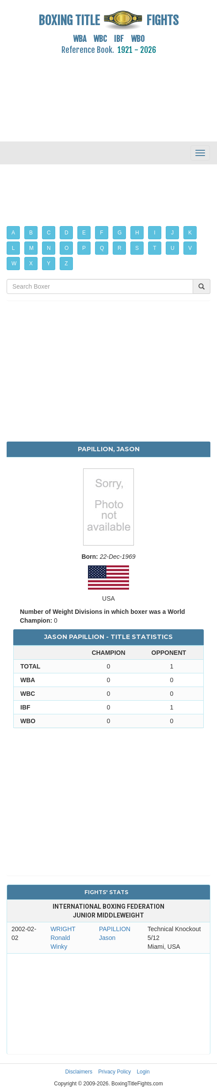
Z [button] (66, 263)
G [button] (120, 233)
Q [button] (102, 248)
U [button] (173, 248)
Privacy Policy (114, 1072)
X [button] (31, 263)
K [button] (190, 233)
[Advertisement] (108, 93)
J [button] (172, 233)
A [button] (13, 233)
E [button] (84, 233)
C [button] (49, 233)
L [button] (13, 248)
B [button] (31, 233)
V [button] (190, 248)
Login (143, 1072)
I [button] (154, 233)
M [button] (31, 248)
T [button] (154, 248)
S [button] (137, 248)
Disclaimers (78, 1072)
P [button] (84, 248)
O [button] (67, 248)
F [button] (101, 233)
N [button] (49, 248)
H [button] (137, 233)
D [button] (67, 233)
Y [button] (48, 263)
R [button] (120, 248)
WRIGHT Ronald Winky (63, 937)
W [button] (13, 263)
